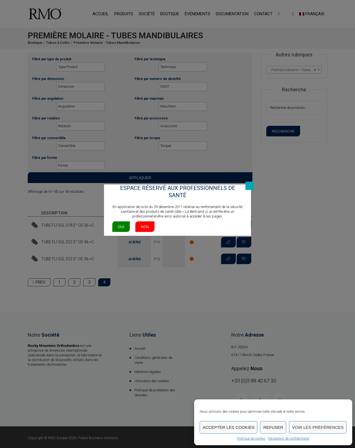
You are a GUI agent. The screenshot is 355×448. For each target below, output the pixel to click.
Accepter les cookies (229, 427)
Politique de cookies (251, 439)
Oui (121, 227)
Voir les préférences (318, 427)
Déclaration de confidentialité (288, 439)
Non (145, 227)
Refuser (273, 427)
